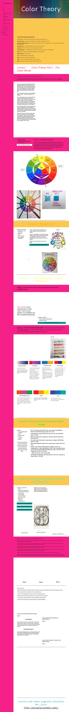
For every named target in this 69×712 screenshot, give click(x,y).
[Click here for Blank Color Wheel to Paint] (39, 244)
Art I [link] (3, 9)
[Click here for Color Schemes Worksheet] (52, 323)
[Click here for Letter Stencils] (24, 509)
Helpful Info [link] (4, 32)
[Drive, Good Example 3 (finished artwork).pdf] (58, 569)
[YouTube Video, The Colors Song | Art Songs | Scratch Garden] (26, 128)
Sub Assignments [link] (5, 34)
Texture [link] (4, 11)
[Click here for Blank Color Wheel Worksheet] (24, 145)
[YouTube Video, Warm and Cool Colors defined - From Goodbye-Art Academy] (41, 408)
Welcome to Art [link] (6, 27)
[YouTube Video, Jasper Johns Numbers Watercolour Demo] (54, 610)
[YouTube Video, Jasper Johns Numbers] (54, 631)
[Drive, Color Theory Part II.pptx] (52, 304)
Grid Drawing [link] (5, 29)
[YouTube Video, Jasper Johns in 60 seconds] (58, 501)
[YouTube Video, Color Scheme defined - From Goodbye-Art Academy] (26, 299)
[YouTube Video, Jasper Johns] (41, 498)
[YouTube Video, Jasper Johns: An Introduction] (58, 490)
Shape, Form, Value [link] (6, 23)
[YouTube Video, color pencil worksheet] (29, 607)
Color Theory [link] (5, 16)
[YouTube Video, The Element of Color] (54, 26)
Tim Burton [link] (5, 18)
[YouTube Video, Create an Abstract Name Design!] (41, 467)
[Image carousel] (41, 517)
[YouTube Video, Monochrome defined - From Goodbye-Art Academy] (22, 381)
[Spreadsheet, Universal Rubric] (39, 672)
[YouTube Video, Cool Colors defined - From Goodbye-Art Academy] (58, 409)
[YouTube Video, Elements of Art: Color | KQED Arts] (29, 26)
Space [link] (4, 21)
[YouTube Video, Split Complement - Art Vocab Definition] (24, 410)
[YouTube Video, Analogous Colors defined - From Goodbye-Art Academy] (35, 384)
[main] (41, 9)
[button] (67, 1)
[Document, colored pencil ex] (58, 520)
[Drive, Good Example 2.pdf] (41, 570)
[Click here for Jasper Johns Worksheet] (24, 503)
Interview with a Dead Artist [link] (7, 14)
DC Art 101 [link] (4, 30)
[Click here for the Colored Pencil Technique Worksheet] (24, 506)
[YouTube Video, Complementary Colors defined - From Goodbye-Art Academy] (47, 384)
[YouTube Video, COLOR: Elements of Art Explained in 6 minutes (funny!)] (33, 345)
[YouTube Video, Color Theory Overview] (52, 111)
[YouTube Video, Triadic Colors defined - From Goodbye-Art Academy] (60, 382)
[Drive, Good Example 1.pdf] (24, 570)
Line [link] (4, 25)
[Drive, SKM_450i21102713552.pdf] (24, 522)
